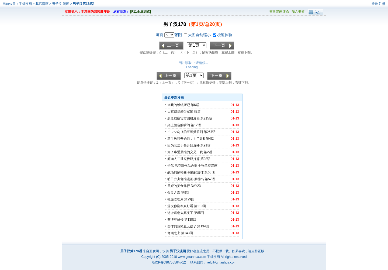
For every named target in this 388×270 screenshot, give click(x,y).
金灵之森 (173, 192)
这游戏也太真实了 (180, 213)
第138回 (190, 219)
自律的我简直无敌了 (181, 226)
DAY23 (196, 186)
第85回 (199, 213)
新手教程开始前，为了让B (186, 139)
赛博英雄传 (175, 219)
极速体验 (222, 35)
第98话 (205, 159)
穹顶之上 (173, 233)
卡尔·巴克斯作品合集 (182, 166)
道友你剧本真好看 (180, 206)
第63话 (209, 172)
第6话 (195, 105)
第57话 (210, 179)
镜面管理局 (175, 199)
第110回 (200, 206)
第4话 (210, 139)
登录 (375, 4)
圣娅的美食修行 (178, 186)
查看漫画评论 (279, 11)
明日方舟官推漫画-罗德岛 (185, 179)
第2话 (208, 152)
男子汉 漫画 (61, 4)
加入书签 (298, 11)
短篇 (197, 112)
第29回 (189, 199)
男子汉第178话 (83, 4)
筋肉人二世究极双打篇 (183, 159)
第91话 (205, 145)
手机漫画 (25, 4)
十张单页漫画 (207, 166)
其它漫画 (42, 4)
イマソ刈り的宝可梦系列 (185, 132)
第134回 (203, 226)
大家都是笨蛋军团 (180, 112)
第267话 (210, 132)
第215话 (206, 118)
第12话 (196, 125)
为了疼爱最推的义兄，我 (185, 152)
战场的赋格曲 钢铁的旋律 (185, 172)
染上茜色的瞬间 (178, 125)
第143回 (187, 233)
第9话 (185, 192)
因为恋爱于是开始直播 (183, 145)
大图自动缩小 (198, 35)
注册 (382, 4)
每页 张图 (169, 35)
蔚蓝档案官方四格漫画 (183, 118)
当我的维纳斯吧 (178, 105)
